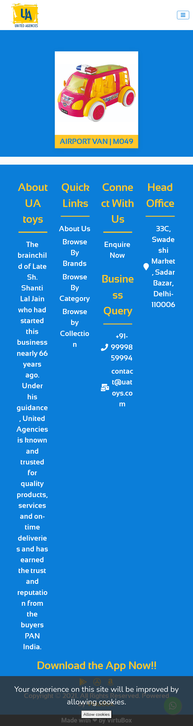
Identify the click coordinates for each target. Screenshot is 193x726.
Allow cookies (96, 714)
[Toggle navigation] (183, 15)
